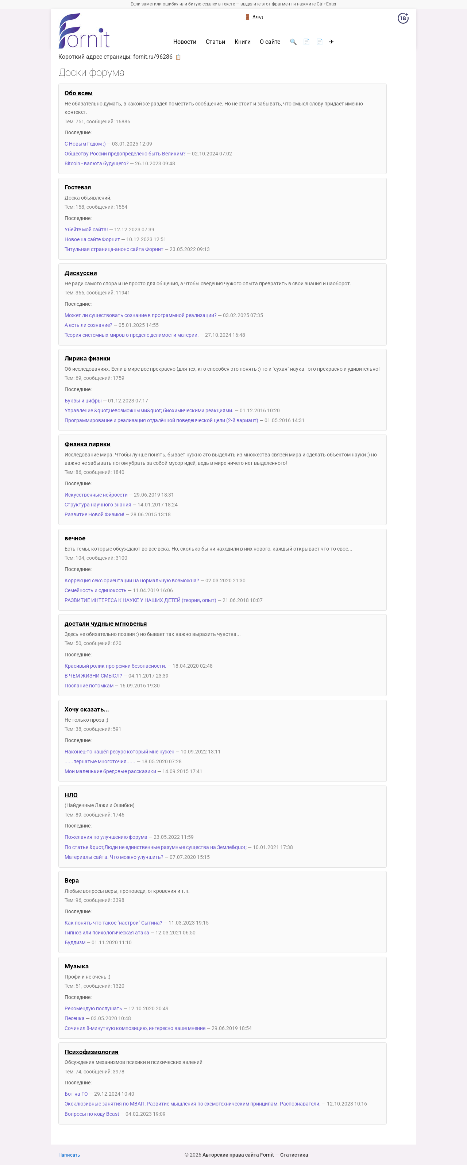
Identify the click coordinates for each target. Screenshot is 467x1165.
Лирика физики (88, 358)
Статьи (215, 42)
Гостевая (78, 187)
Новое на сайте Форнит (92, 239)
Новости (184, 42)
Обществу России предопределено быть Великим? (125, 154)
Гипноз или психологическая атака (107, 933)
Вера (72, 880)
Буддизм (75, 943)
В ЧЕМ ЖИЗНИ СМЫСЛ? (93, 676)
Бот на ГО (76, 1094)
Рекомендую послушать (93, 1009)
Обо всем (79, 93)
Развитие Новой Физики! (94, 515)
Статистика (294, 1155)
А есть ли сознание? (88, 325)
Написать (69, 1155)
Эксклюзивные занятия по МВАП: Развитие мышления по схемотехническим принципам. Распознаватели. (193, 1104)
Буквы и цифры (83, 401)
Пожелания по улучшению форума (106, 837)
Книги (243, 42)
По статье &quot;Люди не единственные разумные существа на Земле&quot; (156, 847)
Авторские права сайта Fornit (238, 1155)
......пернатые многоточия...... (100, 762)
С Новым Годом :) (85, 144)
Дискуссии (81, 273)
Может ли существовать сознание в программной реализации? (141, 315)
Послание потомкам (89, 686)
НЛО (71, 795)
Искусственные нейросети (96, 495)
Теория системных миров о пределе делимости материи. (132, 335)
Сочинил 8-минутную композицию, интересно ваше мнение (135, 1028)
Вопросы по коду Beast (92, 1114)
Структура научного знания (98, 505)
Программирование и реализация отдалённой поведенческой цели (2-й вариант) (161, 420)
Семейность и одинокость (96, 590)
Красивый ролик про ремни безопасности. (115, 666)
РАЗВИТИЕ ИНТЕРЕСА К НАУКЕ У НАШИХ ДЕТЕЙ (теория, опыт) (140, 600)
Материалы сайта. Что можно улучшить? (114, 857)
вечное (75, 538)
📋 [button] (178, 57)
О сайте (270, 42)
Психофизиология (92, 1052)
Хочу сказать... (87, 709)
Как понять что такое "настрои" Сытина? (113, 923)
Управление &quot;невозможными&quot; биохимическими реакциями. (149, 411)
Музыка (77, 966)
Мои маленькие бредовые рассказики (110, 771)
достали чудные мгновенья (106, 623)
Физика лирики (88, 444)
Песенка (75, 1018)
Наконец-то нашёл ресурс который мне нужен (119, 752)
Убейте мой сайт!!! (86, 230)
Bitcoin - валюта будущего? (97, 164)
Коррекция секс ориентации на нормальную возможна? (132, 581)
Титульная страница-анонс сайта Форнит (114, 249)
